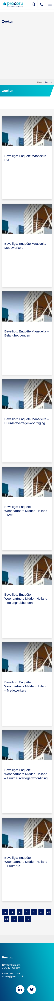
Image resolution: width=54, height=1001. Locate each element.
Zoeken (48, 82)
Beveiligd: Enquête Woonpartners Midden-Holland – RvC (25, 511)
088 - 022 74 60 (12, 973)
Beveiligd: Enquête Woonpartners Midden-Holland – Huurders (25, 862)
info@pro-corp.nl (14, 976)
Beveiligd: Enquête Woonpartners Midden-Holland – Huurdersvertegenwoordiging (26, 774)
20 (6, 919)
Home (39, 82)
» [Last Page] (28, 919)
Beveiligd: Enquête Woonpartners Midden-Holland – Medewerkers (25, 686)
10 (48, 911)
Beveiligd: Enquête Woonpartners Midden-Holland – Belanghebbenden (25, 599)
